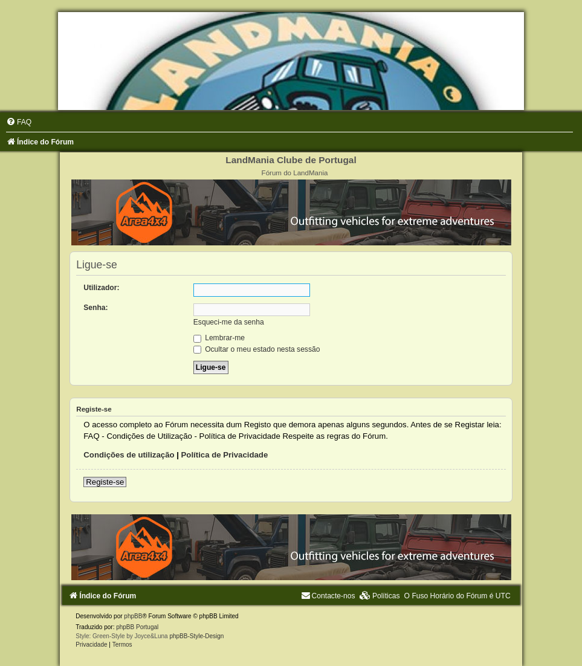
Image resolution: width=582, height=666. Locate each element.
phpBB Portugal (137, 627)
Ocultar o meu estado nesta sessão (256, 349)
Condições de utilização (128, 454)
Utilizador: (101, 287)
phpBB (133, 616)
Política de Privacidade (224, 454)
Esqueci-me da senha (228, 322)
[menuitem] (18, 122)
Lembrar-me (219, 338)
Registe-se (105, 482)
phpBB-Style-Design (196, 636)
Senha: (95, 307)
